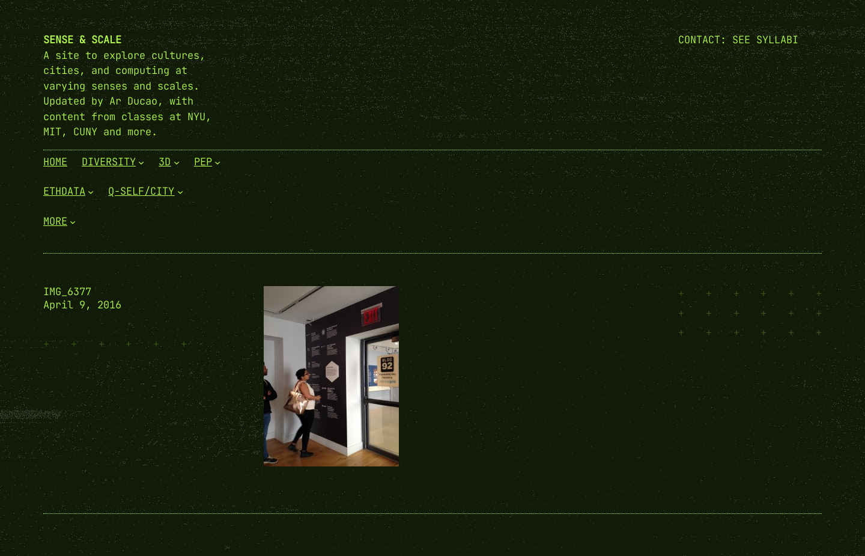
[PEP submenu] (217, 162)
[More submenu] (73, 221)
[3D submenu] (177, 162)
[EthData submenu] (91, 192)
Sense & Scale (82, 39)
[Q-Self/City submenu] (180, 192)
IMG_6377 (67, 292)
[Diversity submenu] (141, 162)
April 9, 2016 (82, 304)
